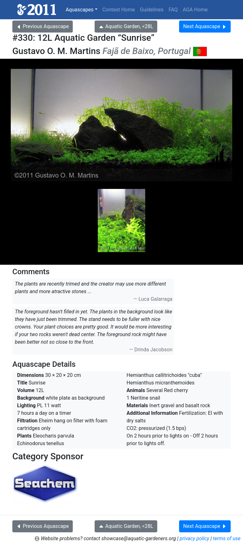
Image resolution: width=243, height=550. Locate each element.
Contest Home (119, 10)
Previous (42, 26)
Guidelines (151, 10)
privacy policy (194, 538)
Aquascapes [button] (79, 10)
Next (205, 26)
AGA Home (195, 10)
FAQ (173, 10)
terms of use (226, 538)
